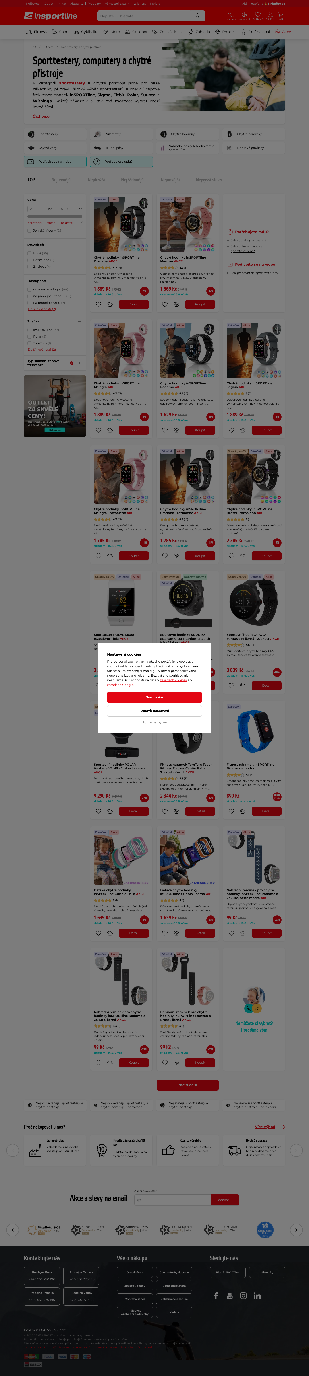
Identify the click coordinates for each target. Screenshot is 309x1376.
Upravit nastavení (154, 711)
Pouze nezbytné (155, 722)
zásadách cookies (173, 680)
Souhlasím (154, 697)
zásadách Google (120, 685)
